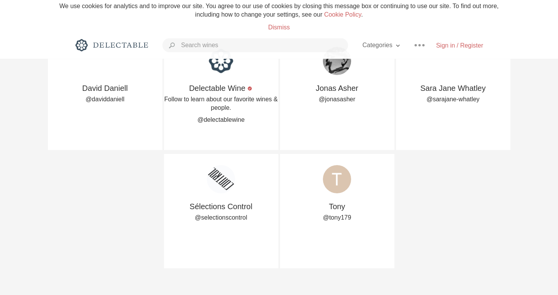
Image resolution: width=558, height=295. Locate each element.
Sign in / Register (459, 45)
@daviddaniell (105, 99)
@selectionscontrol (221, 217)
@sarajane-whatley (453, 99)
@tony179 (337, 217)
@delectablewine (220, 119)
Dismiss (279, 27)
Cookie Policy (342, 14)
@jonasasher (337, 99)
